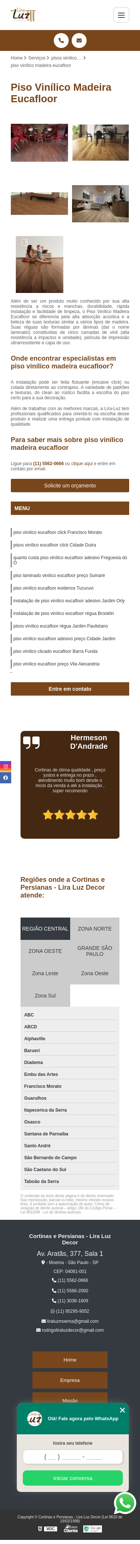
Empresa (70, 1380)
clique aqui (82, 463)
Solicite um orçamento (70, 486)
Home (70, 1360)
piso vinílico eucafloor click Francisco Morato (57, 532)
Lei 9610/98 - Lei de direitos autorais (51, 1212)
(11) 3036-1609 (70, 1300)
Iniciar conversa (72, 1478)
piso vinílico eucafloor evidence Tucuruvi (53, 588)
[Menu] (121, 15)
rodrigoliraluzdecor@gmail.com (70, 1330)
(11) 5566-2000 (70, 1290)
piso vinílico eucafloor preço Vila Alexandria (56, 664)
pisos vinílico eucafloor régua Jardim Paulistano (60, 626)
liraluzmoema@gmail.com (70, 1321)
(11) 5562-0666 (49, 463)
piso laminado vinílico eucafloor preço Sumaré (59, 575)
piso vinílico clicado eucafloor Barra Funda (55, 651)
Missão (70, 1400)
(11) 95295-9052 (70, 1311)
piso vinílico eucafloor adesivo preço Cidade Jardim (64, 638)
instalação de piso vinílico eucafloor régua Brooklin (63, 613)
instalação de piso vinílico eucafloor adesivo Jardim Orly (69, 600)
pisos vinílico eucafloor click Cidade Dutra (54, 545)
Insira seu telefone (72, 1443)
